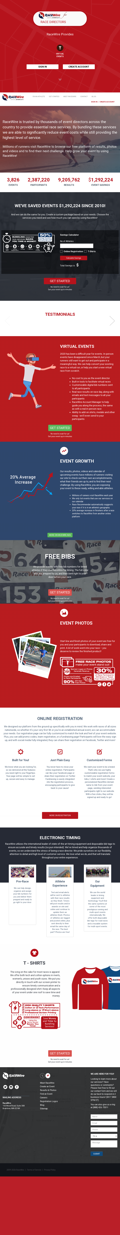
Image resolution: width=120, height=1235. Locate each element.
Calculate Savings (73, 258)
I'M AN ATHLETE (39, 96)
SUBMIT (96, 1154)
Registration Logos (49, 1101)
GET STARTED (54, 96)
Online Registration (74, 251)
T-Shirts (92, 251)
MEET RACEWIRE (69, 96)
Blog (42, 1105)
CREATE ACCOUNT (78, 66)
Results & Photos (48, 1090)
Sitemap (44, 1108)
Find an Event (46, 1094)
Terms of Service (34, 1170)
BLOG (94, 96)
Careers (43, 1097)
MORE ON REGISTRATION (60, 815)
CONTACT (84, 96)
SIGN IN (42, 66)
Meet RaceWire (47, 1083)
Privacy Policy (50, 1170)
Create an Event (47, 1086)
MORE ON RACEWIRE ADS (60, 535)
